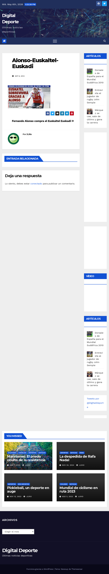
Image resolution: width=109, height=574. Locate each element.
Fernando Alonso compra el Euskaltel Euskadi (43, 121)
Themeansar (77, 569)
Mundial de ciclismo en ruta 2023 (78, 489)
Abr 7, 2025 (15, 465)
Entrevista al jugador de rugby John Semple (95, 96)
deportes (32, 452)
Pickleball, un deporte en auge (28, 489)
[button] (104, 41)
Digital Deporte (20, 550)
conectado (36, 183)
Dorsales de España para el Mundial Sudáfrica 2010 (95, 76)
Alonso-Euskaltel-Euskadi (35, 63)
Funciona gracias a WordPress (40, 569)
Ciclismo (63, 484)
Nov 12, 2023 (15, 496)
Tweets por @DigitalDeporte (95, 402)
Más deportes (23, 484)
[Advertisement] (98, 176)
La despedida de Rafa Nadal (77, 458)
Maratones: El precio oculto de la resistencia (26, 458)
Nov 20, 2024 (68, 465)
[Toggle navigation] (55, 41)
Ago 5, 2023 (67, 496)
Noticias (42, 452)
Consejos (22, 452)
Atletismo (12, 452)
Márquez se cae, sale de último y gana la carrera (95, 116)
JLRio (29, 134)
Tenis (81, 452)
